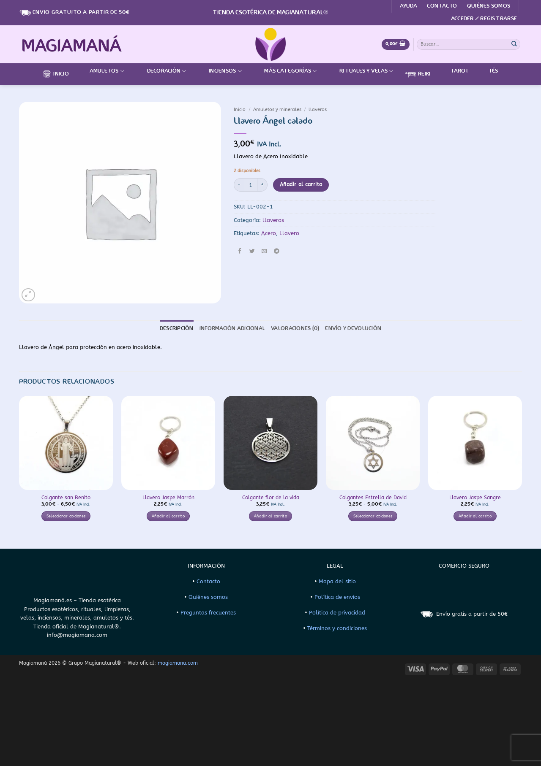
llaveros (318, 109)
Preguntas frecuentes (208, 612)
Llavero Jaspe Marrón (168, 498)
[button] (484, 19)
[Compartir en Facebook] (240, 251)
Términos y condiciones (337, 628)
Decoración (161, 71)
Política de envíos (337, 597)
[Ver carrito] (396, 44)
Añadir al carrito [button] (168, 516)
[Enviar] (514, 44)
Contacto (442, 6)
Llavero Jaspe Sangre (475, 498)
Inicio (56, 74)
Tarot (454, 71)
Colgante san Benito (65, 498)
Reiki (417, 74)
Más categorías (285, 71)
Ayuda (408, 6)
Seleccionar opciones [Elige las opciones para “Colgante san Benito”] (66, 516)
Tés (488, 71)
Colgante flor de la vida (270, 498)
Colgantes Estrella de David (373, 498)
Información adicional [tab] (232, 328)
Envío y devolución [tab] (353, 328)
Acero (268, 233)
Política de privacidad (337, 612)
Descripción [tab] (177, 328)
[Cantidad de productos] (250, 185)
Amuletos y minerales (277, 109)
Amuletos (102, 71)
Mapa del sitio (337, 581)
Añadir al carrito (301, 184)
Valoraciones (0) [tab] (295, 328)
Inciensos (220, 71)
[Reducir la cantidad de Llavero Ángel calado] (239, 185)
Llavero (289, 233)
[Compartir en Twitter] (252, 251)
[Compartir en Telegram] (276, 251)
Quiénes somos (488, 6)
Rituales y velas (361, 71)
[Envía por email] (264, 251)
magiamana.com (178, 663)
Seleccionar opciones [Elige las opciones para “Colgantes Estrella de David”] (373, 516)
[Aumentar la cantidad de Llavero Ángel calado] (262, 185)
